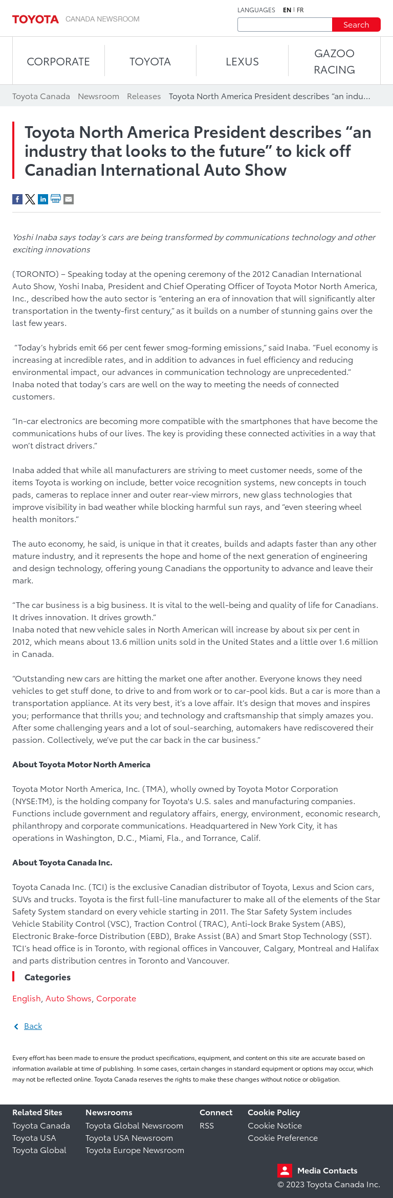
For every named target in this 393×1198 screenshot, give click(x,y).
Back (33, 1025)
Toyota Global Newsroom (134, 1125)
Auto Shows (69, 997)
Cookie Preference (283, 1137)
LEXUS (242, 60)
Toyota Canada (41, 1125)
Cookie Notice (275, 1125)
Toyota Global (39, 1149)
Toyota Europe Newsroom (134, 1149)
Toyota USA (34, 1137)
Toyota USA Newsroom (129, 1137)
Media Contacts (327, 1170)
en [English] (287, 9)
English (26, 997)
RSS (207, 1125)
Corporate (116, 997)
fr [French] (300, 9)
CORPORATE (58, 60)
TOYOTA (150, 60)
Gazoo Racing (334, 60)
